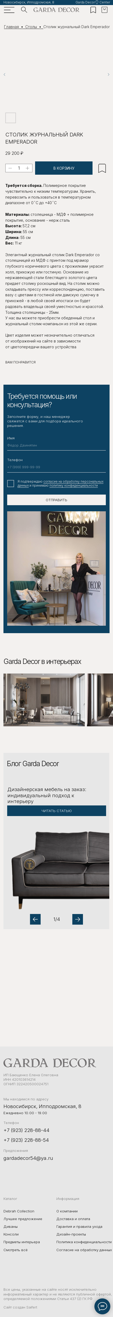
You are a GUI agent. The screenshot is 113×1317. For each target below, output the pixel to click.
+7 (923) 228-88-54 (26, 1140)
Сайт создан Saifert (20, 1307)
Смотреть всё (15, 1250)
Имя (11, 438)
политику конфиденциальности (73, 485)
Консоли (11, 1234)
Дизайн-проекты (71, 1234)
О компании (67, 1211)
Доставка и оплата (73, 1219)
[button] (56, 841)
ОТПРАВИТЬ (56, 500)
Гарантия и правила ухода (79, 1226)
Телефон (15, 460)
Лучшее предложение (22, 1219)
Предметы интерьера (21, 1242)
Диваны (10, 1226)
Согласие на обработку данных (84, 1250)
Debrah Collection (18, 1211)
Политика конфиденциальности (84, 1242)
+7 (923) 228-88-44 (26, 1130)
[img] (56, 10)
